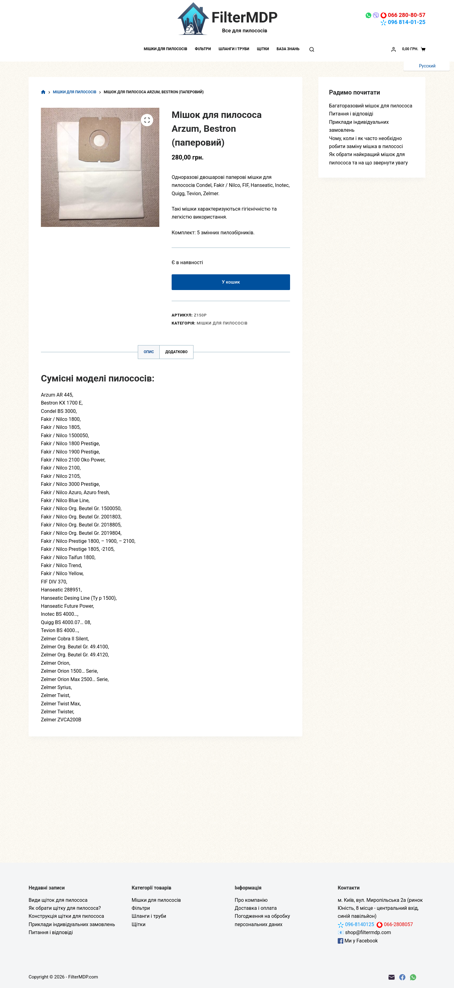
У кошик (231, 282)
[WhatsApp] (413, 977)
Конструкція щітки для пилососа (66, 916)
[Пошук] (311, 49)
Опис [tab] (149, 353)
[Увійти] (393, 49)
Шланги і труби (234, 49)
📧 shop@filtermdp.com (364, 932)
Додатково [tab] (176, 353)
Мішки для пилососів (165, 49)
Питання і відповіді (351, 114)
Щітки (263, 49)
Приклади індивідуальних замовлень (72, 924)
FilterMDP (245, 17)
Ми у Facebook (358, 941)
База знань (288, 49)
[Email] (391, 977)
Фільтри (203, 49)
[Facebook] (402, 977)
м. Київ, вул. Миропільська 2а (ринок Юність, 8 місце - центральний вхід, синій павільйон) (380, 908)
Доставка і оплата (256, 908)
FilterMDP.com (83, 977)
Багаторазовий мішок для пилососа (370, 106)
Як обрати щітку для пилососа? (65, 908)
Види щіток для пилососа (58, 900)
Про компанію (251, 900)
